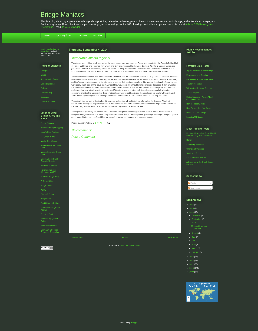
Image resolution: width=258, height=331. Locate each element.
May (194, 241)
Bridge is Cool (47, 214)
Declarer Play (46, 93)
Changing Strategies (195, 149)
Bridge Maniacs (62, 14)
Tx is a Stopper (192, 93)
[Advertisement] (125, 225)
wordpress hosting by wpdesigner (50, 50)
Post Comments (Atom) (130, 245)
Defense (44, 88)
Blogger (134, 323)
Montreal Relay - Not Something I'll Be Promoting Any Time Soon (201, 134)
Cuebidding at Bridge (50, 203)
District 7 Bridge (47, 194)
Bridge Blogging (47, 123)
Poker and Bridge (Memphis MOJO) (48, 171)
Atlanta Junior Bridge (50, 79)
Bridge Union (46, 185)
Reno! (188, 140)
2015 (191, 208)
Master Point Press (49, 141)
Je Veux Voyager (71, 27)
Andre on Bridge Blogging (52, 128)
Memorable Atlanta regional (199, 227)
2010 (191, 268)
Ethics (43, 75)
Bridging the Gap (48, 136)
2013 (191, 257)
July (194, 237)
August (195, 233)
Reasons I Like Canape (196, 113)
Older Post (172, 237)
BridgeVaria (46, 199)
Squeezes (45, 97)
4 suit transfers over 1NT (196, 158)
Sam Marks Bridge (49, 165)
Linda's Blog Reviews (50, 132)
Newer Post (77, 237)
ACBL (43, 190)
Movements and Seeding (197, 75)
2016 (191, 205)
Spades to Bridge (193, 153)
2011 (191, 264)
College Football (48, 101)
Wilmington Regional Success (199, 88)
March (195, 248)
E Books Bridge (47, 181)
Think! (193, 222)
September (197, 219)
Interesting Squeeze (195, 144)
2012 (191, 260)
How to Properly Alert (195, 104)
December (196, 215)
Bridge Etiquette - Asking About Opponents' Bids (199, 98)
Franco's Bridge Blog (50, 176)
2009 (191, 272)
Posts (192, 183)
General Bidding (48, 84)
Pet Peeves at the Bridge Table (199, 79)
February (196, 252)
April (194, 245)
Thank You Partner (194, 84)
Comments (194, 188)
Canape (44, 70)
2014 (191, 212)
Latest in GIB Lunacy (195, 117)
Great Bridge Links (49, 225)
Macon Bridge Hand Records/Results (49, 160)
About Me (97, 35)
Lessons (83, 35)
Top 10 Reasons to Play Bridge (199, 70)
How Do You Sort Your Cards (198, 108)
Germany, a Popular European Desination (50, 231)
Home (46, 35)
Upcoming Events (64, 35)
